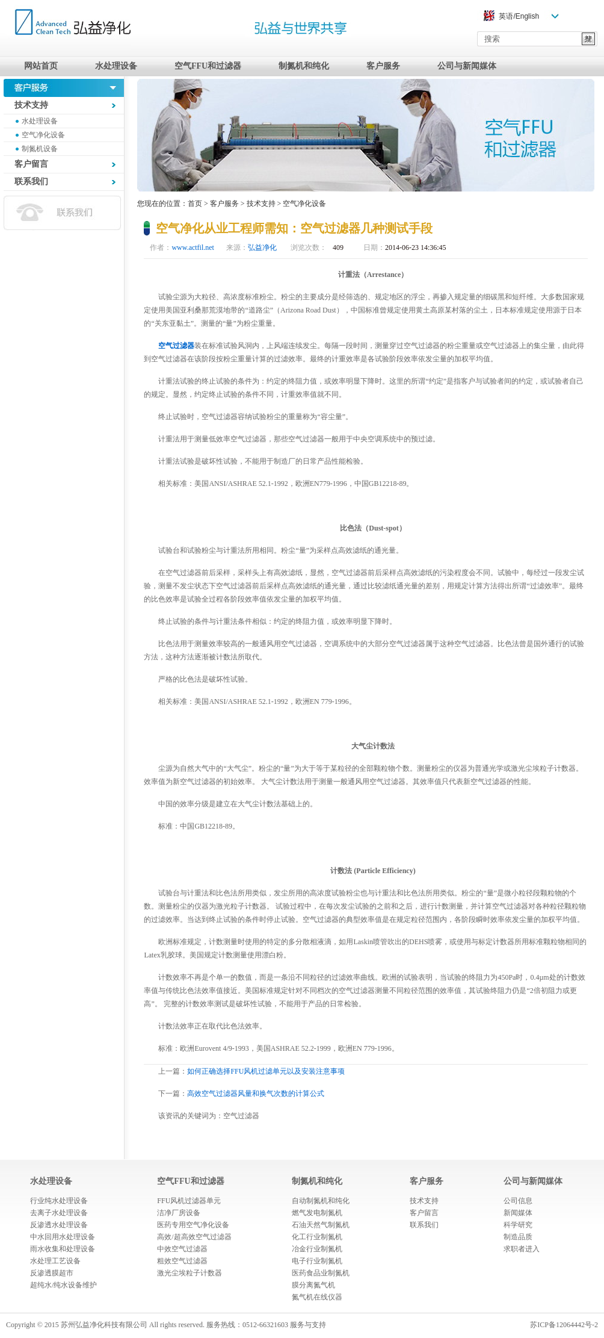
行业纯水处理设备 (59, 1200)
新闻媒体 (518, 1213)
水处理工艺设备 (55, 1261)
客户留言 (424, 1213)
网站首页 (41, 65)
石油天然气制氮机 (321, 1225)
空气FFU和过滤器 (207, 65)
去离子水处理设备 (59, 1213)
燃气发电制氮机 (317, 1213)
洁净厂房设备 (178, 1213)
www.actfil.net (192, 247)
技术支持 (261, 203)
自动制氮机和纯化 (321, 1200)
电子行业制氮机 (317, 1261)
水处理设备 (116, 65)
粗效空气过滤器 (182, 1261)
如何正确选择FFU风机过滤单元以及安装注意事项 (266, 1071)
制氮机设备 (40, 149)
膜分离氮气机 (313, 1285)
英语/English (519, 16)
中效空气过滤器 (182, 1249)
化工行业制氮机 (317, 1237)
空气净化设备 (43, 135)
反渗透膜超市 (51, 1273)
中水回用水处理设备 (62, 1237)
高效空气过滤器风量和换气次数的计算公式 (255, 1093)
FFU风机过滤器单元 (189, 1200)
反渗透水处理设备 (59, 1225)
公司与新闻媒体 (466, 65)
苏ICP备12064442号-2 (564, 1325)
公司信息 (518, 1200)
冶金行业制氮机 (317, 1249)
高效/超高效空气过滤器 (194, 1237)
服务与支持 (308, 1325)
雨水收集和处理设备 (62, 1249)
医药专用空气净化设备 (193, 1225)
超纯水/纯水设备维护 (63, 1285)
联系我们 (424, 1225)
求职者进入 (522, 1249)
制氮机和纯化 (304, 65)
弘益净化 (262, 247)
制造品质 (518, 1237)
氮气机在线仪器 (317, 1297)
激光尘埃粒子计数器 (189, 1273)
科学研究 (518, 1225)
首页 (195, 203)
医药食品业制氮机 (321, 1273)
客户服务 (383, 65)
